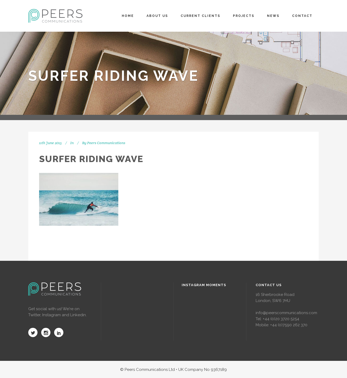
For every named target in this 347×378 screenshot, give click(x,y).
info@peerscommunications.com (286, 312)
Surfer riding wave (91, 159)
